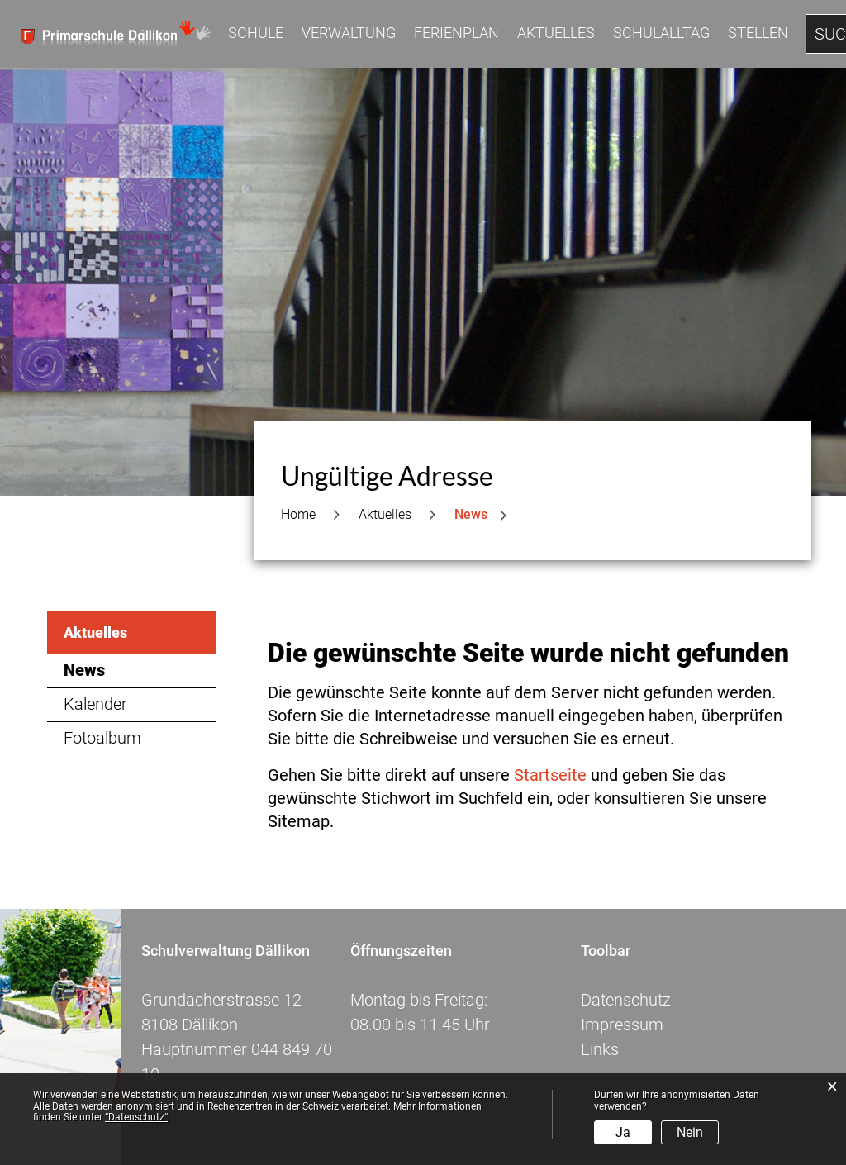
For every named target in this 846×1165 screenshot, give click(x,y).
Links (600, 1049)
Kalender (95, 704)
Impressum (622, 1024)
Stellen (758, 32)
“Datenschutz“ (136, 1117)
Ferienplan (456, 32)
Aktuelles (556, 32)
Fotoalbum (102, 738)
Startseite (550, 775)
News (133, 670)
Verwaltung (349, 32)
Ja (622, 1132)
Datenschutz (626, 1000)
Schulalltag (661, 32)
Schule (255, 32)
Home (298, 514)
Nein (690, 1132)
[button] (385, 515)
